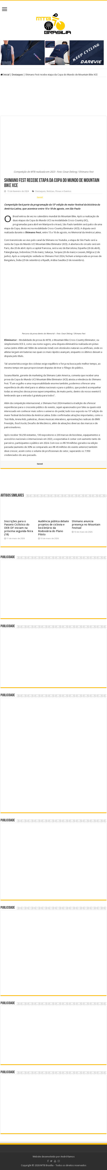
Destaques (17, 74)
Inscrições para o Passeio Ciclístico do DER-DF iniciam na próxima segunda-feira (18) (18, 528)
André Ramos (68, 1156)
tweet (40, 197)
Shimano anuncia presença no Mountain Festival (86, 524)
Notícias (50, 191)
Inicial (5, 74)
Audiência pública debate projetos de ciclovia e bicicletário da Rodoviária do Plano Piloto (53, 528)
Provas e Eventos (63, 191)
